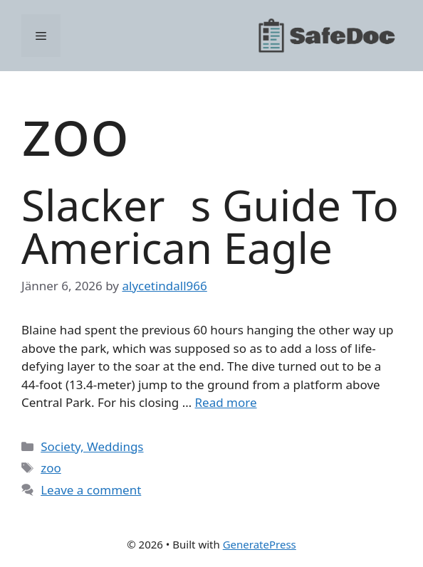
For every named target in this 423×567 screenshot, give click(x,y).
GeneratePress (259, 544)
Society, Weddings (92, 446)
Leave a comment (91, 490)
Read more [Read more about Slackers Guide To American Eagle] (226, 402)
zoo (51, 468)
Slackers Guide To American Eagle (210, 226)
